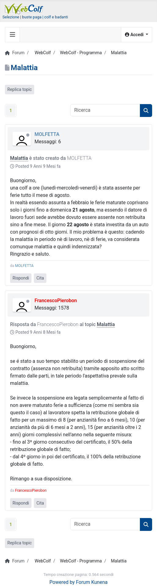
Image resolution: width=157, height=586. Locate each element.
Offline (28, 135)
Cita (40, 278)
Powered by (62, 582)
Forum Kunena (92, 582)
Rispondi (21, 278)
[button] (136, 35)
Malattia (19, 158)
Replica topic (19, 89)
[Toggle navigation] (12, 34)
